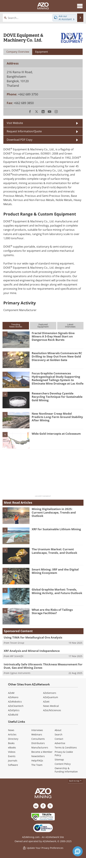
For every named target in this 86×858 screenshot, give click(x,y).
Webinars (36, 734)
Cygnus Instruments (20, 673)
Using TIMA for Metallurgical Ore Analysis (33, 637)
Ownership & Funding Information (66, 770)
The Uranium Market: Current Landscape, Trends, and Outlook (54, 550)
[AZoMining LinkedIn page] (36, 806)
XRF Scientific (16, 656)
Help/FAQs (37, 760)
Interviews (37, 730)
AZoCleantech (15, 705)
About (58, 730)
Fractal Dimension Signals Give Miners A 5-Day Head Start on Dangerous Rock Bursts (53, 336)
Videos (11, 751)
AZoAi (46, 701)
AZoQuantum (50, 697)
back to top (75, 780)
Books (11, 743)
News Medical (51, 705)
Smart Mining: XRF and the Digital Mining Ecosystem (55, 571)
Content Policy (63, 763)
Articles (12, 734)
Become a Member (41, 751)
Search (58, 734)
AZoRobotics (15, 701)
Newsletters (38, 756)
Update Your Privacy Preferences (43, 847)
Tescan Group (17, 642)
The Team (36, 764)
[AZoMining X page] (50, 806)
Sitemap (59, 759)
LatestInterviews (70, 325)
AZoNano (13, 697)
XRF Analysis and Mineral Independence (32, 651)
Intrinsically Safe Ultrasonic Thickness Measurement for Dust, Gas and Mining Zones (43, 666)
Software (13, 764)
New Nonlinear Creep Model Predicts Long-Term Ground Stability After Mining (57, 417)
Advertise (60, 743)
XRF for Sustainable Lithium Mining (56, 529)
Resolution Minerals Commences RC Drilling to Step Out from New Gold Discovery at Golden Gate (57, 356)
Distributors (38, 743)
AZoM (11, 692)
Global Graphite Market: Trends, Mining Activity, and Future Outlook (57, 591)
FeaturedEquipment (43, 325)
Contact (59, 738)
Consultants (38, 738)
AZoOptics (13, 710)
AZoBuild (13, 714)
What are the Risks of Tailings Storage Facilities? (52, 611)
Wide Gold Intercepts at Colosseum (56, 434)
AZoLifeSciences (52, 710)
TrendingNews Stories (15, 325)
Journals (12, 760)
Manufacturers (39, 747)
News (11, 730)
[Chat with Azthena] (78, 851)
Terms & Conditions (66, 747)
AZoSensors (49, 692)
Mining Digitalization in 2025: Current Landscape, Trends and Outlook (54, 512)
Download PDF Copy (19, 139)
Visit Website (15, 123)
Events (11, 756)
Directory (13, 738)
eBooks (12, 747)
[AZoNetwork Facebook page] (43, 806)
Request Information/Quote (24, 131)
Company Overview (17, 51)
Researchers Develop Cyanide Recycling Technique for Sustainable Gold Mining (57, 396)
